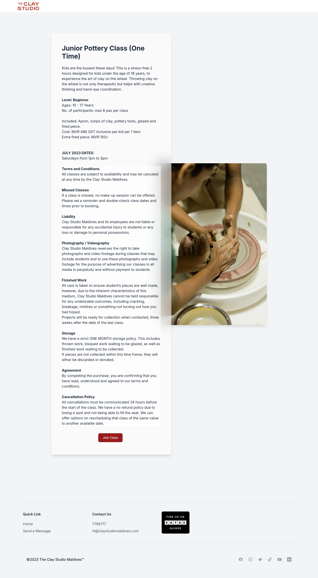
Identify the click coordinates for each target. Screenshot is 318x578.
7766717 (99, 524)
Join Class (110, 437)
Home (28, 524)
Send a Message (37, 531)
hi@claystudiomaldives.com (115, 531)
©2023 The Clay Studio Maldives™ (55, 559)
